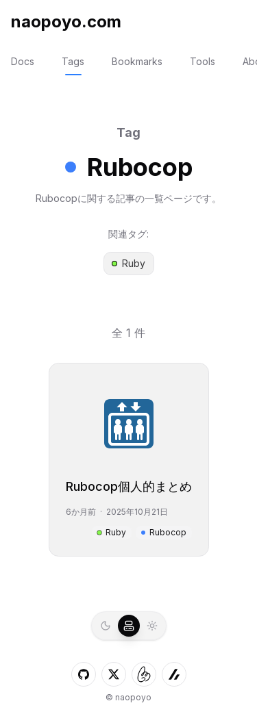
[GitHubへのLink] (83, 674)
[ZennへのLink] (174, 674)
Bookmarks (137, 61)
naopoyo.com (66, 21)
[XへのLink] (113, 674)
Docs (22, 61)
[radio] (106, 626)
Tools (202, 61)
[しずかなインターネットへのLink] (144, 674)
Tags (73, 61)
